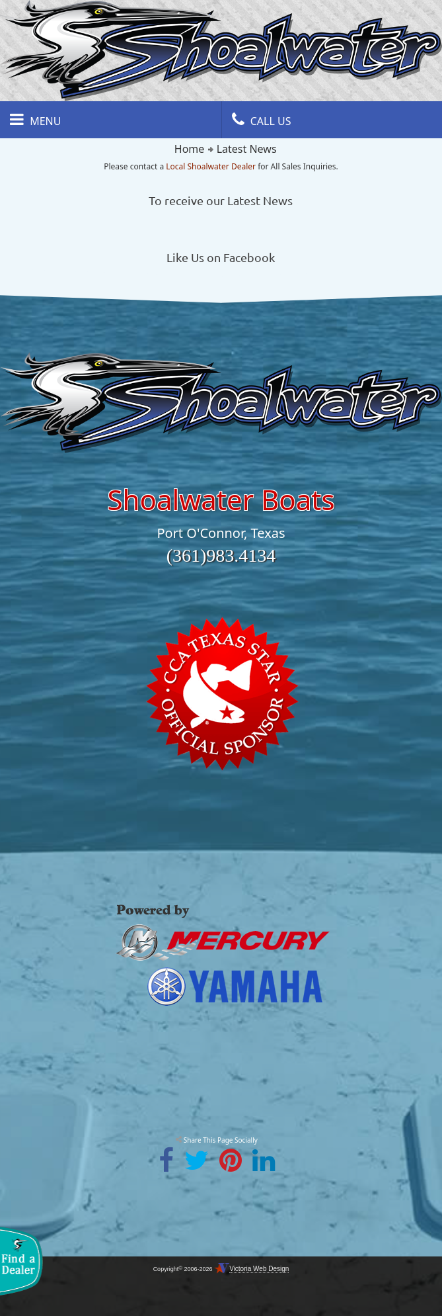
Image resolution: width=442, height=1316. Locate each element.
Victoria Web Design (259, 1268)
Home (189, 149)
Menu (35, 119)
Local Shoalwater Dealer (211, 166)
